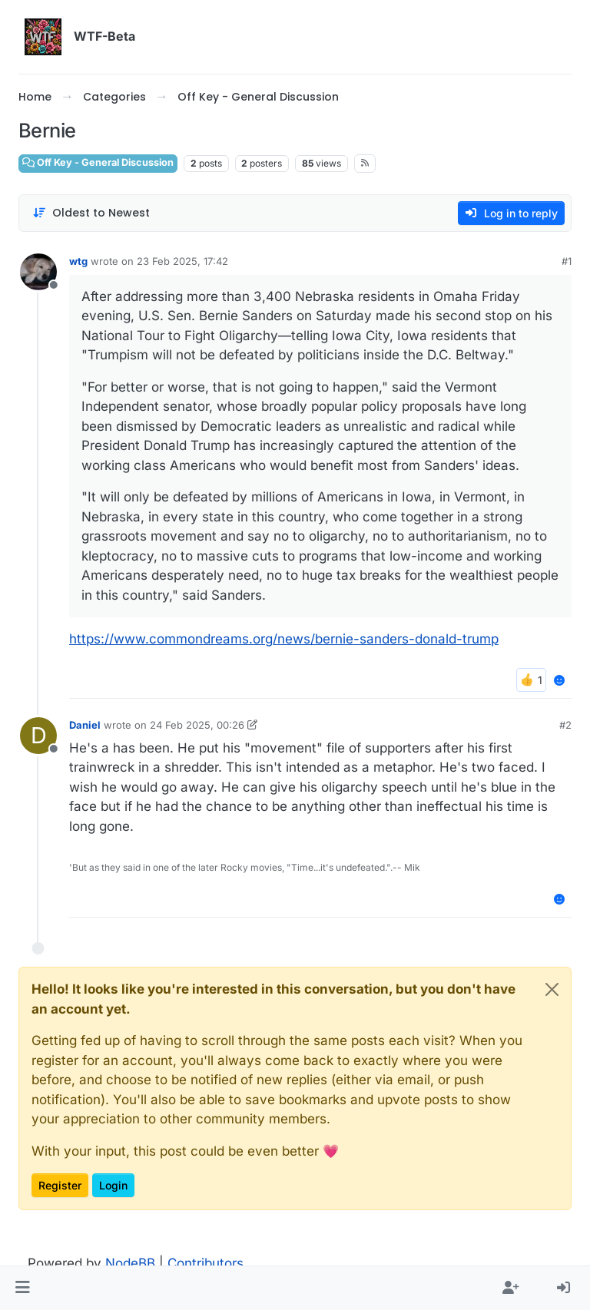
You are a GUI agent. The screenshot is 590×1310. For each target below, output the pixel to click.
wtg (78, 261)
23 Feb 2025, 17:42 (182, 261)
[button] (22, 1288)
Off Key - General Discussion (98, 162)
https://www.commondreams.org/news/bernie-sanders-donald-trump (284, 639)
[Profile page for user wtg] (38, 271)
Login (113, 1185)
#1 (567, 261)
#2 (565, 725)
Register (59, 1185)
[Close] (552, 989)
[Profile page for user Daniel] (38, 735)
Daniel (85, 725)
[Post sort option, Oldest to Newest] (91, 213)
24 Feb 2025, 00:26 (197, 725)
